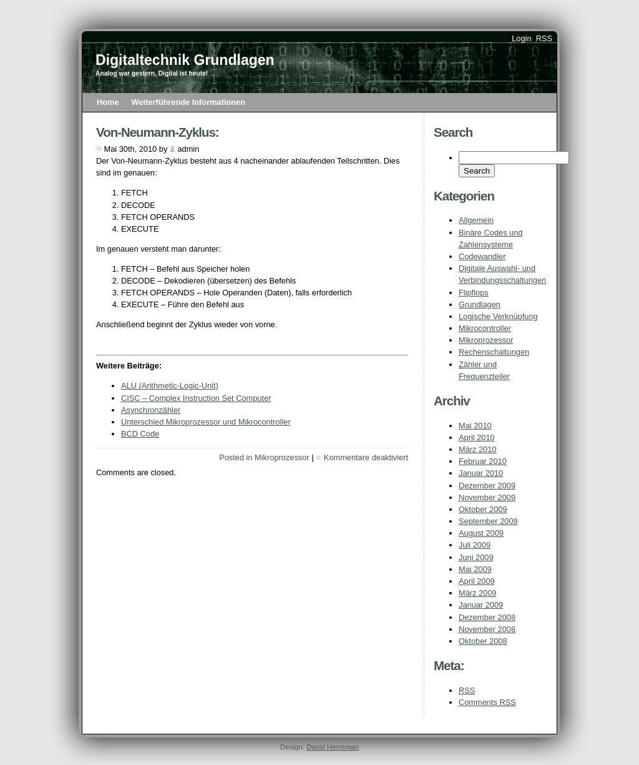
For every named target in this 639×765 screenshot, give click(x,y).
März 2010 (477, 449)
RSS (544, 38)
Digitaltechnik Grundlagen (185, 60)
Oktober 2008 (483, 641)
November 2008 (487, 629)
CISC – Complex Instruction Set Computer (196, 398)
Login (521, 38)
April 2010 (477, 437)
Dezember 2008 (487, 617)
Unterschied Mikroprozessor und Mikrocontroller (206, 422)
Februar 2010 (483, 461)
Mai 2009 (475, 569)
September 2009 (488, 521)
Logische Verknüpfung (498, 316)
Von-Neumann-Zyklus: (157, 132)
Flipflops (474, 292)
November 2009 (487, 497)
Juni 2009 (476, 557)
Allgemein (476, 220)
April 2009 (477, 581)
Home (108, 102)
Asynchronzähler (150, 410)
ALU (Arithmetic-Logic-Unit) (169, 385)
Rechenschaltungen (494, 352)
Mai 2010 (475, 425)
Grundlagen (479, 304)
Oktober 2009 (483, 509)
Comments (487, 702)
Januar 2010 (481, 473)
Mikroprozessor (486, 340)
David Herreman (332, 747)
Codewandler (482, 256)
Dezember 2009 (487, 485)
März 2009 (477, 593)
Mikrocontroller (485, 328)
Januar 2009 (481, 605)
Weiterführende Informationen (189, 102)
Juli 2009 (474, 545)
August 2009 (481, 533)
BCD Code (140, 433)
